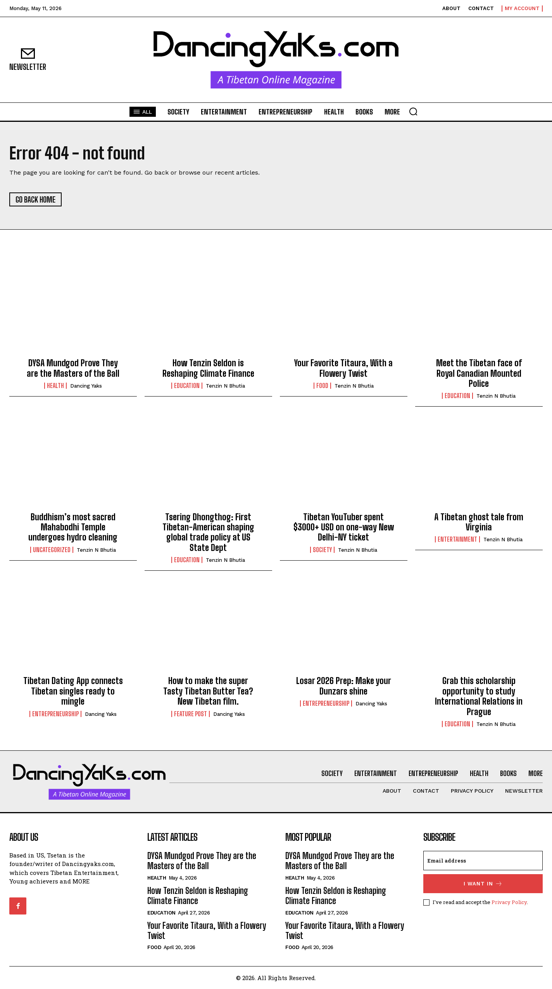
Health (55, 386)
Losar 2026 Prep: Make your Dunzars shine (343, 685)
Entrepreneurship (55, 714)
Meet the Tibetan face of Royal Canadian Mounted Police (479, 373)
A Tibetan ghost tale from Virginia (478, 522)
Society (322, 550)
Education (187, 386)
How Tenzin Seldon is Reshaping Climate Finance (208, 368)
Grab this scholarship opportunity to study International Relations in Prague (479, 696)
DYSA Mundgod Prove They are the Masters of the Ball (73, 368)
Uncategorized (52, 550)
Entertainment (457, 539)
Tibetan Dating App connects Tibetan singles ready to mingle (73, 691)
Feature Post (190, 714)
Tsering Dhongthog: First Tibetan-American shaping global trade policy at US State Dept (208, 532)
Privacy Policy (509, 902)
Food (322, 386)
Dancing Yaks (86, 386)
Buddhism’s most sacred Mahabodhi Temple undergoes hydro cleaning (72, 527)
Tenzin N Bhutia (225, 386)
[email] (483, 860)
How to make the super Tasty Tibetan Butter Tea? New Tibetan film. (208, 691)
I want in (483, 883)
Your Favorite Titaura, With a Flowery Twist (343, 368)
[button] (413, 111)
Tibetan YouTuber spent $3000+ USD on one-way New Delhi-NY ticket (343, 527)
